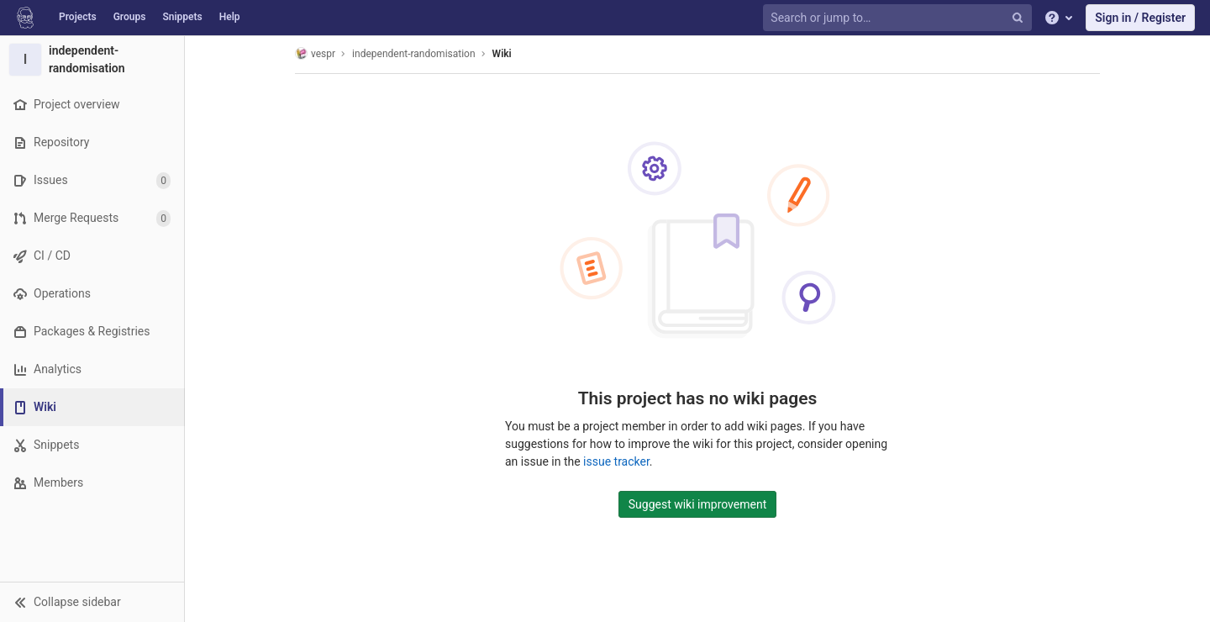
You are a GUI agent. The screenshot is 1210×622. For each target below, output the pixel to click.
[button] (92, 602)
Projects (78, 17)
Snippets (182, 17)
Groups (129, 17)
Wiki (502, 54)
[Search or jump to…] (899, 18)
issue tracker (616, 461)
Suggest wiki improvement (698, 504)
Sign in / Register (1140, 17)
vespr (315, 53)
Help (229, 17)
